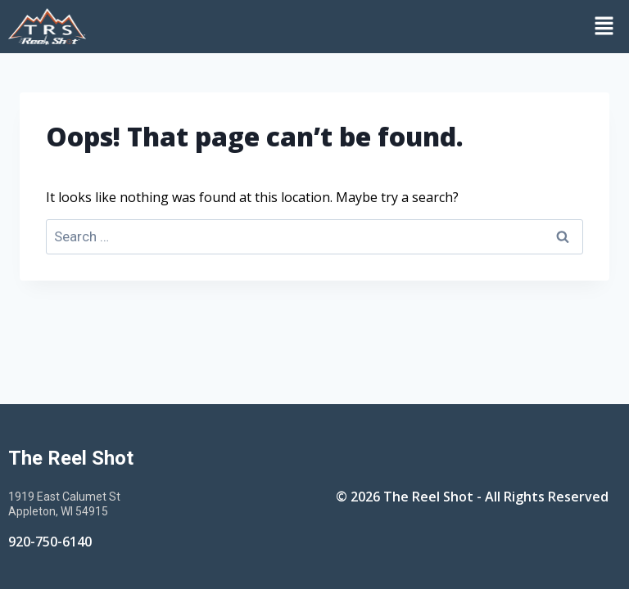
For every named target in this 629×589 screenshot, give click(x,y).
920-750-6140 (50, 542)
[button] (361, 26)
